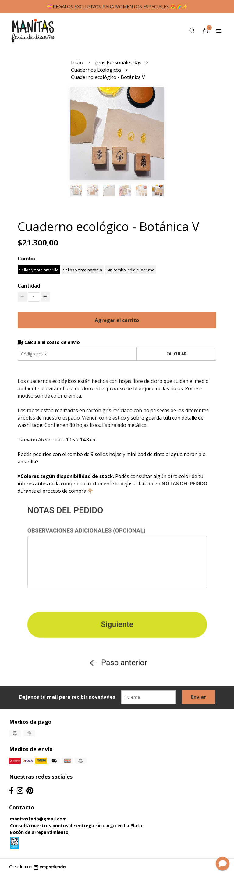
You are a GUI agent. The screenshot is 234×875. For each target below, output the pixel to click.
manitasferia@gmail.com (38, 819)
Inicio (77, 62)
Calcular (176, 353)
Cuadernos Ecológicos (96, 69)
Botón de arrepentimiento (39, 832)
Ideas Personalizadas (118, 62)
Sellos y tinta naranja (82, 270)
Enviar (198, 697)
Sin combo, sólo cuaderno (130, 270)
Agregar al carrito (117, 320)
